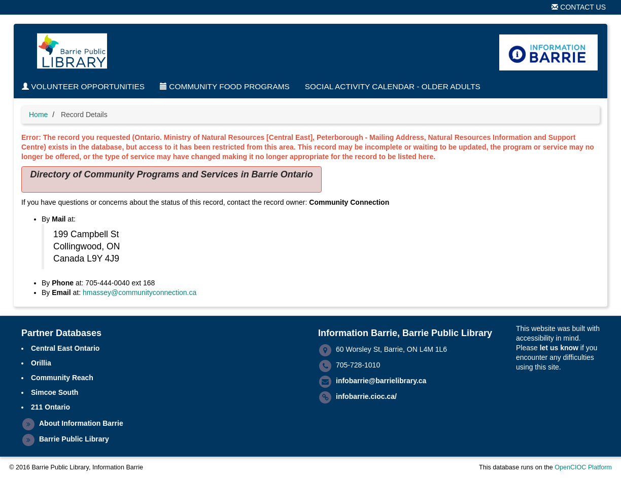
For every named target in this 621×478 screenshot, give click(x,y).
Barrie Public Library (74, 439)
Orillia (41, 363)
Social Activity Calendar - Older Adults (392, 86)
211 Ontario (50, 407)
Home (38, 115)
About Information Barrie (81, 423)
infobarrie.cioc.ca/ (366, 396)
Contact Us (578, 7)
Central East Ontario (65, 348)
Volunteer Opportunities (83, 86)
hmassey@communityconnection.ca (139, 292)
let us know (559, 348)
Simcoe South (54, 392)
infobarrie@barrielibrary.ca (381, 381)
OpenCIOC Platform (583, 467)
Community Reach (62, 378)
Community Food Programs (225, 86)
